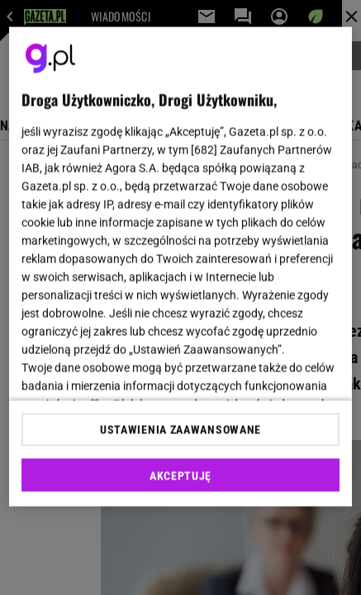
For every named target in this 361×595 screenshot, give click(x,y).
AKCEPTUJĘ (180, 475)
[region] (180, 267)
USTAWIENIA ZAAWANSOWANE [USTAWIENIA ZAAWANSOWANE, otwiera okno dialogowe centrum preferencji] (180, 429)
